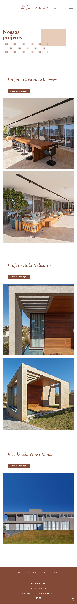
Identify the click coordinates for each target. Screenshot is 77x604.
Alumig (38, 7)
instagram (40, 598)
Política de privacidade (47, 593)
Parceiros (44, 573)
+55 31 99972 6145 (40, 588)
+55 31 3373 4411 (39, 583)
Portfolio (31, 573)
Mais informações (19, 91)
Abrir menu (71, 7)
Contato (55, 573)
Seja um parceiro (27, 593)
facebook (37, 598)
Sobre (20, 573)
